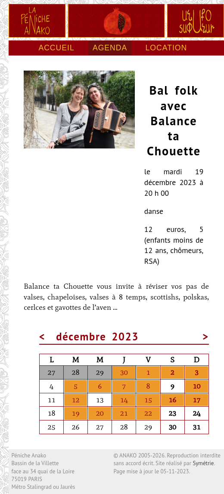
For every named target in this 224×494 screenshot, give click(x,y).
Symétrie (203, 463)
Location (166, 47)
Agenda (110, 47)
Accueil (56, 47)
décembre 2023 (97, 336)
